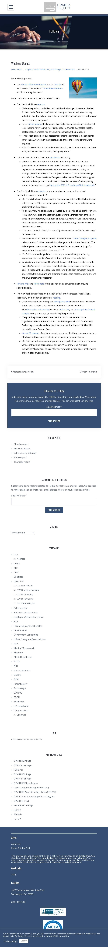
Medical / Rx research (24, 648)
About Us (15, 844)
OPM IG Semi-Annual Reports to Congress (34, 796)
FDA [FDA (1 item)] (12, 739)
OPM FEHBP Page (22, 760)
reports (41, 104)
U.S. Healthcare (68, 69)
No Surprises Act (22, 670)
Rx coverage (55, 69)
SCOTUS (18, 692)
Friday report (20, 457)
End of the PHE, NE (25, 603)
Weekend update (22, 448)
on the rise (64, 309)
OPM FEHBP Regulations (26, 783)
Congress (29, 69)
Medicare (18, 652)
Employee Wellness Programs (28, 617)
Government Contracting (26, 634)
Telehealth (19, 701)
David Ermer (16, 69)
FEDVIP (17, 809)
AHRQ (17, 563)
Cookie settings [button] (10, 941)
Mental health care (41, 69)
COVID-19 (18, 581)
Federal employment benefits (28, 626)
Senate (58, 84)
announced (54, 157)
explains (41, 191)
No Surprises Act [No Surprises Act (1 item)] (33, 739)
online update (34, 124)
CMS (16, 572)
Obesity (17, 674)
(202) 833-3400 (18, 902)
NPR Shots (39, 283)
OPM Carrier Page (23, 765)
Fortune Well (22, 283)
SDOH (17, 697)
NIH (16, 666)
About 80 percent (30, 333)
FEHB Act (18, 769)
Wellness (20, 558)
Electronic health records (26, 612)
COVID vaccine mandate (27, 590)
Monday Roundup (88, 371)
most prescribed (62, 301)
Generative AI (20, 630)
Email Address (54, 406)
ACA (16, 554)
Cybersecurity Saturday (22, 371)
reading (56, 297)
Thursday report (22, 461)
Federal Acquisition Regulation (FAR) (31, 787)
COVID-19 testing (24, 594)
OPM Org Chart (21, 801)
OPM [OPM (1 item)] (40, 739)
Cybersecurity (20, 608)
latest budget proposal (85, 238)
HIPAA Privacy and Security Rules (30, 639)
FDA (16, 621)
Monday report (21, 444)
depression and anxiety (37, 309)
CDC (16, 568)
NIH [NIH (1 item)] (25, 739)
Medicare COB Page (23, 805)
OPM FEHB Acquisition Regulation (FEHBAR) (35, 792)
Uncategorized (21, 710)
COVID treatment (24, 585)
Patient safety (20, 683)
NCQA (17, 661)
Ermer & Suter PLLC (20, 848)
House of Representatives (33, 84)
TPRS (13, 874)
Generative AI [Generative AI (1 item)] (19, 739)
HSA (16, 643)
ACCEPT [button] (24, 941)
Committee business (53, 88)
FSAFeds (18, 814)
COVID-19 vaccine (24, 598)
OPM (16, 679)
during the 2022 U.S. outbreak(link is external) (72, 185)
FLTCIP (17, 818)
